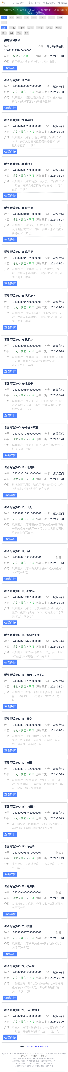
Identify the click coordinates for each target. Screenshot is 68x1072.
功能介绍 (19, 3)
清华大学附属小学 (19, 1059)
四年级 (39, 28)
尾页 (46, 1046)
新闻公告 (44, 1056)
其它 (3, 23)
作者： (42, 46)
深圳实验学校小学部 (36, 1061)
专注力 (42, 17)
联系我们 (34, 1056)
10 (38, 1046)
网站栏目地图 (34, 1064)
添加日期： (43, 56)
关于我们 (23, 1056)
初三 (19, 33)
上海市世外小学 (32, 1059)
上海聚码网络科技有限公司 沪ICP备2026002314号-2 (34, 1066)
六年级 (58, 28)
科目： (8, 56)
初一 (3, 33)
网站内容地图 (48, 1064)
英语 (26, 17)
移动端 (62, 3)
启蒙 (60, 17)
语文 (11, 17)
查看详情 (10, 68)
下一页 (42, 1046)
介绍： (8, 61)
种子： (8, 46)
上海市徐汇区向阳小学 (46, 1059)
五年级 (49, 28)
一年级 (12, 28)
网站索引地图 (20, 1064)
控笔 (34, 17)
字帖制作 (49, 3)
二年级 (21, 28)
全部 (3, 17)
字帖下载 (34, 3)
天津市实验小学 (50, 1061)
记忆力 (51, 17)
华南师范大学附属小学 (20, 1061)
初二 (11, 33)
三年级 (30, 28)
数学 (19, 17)
